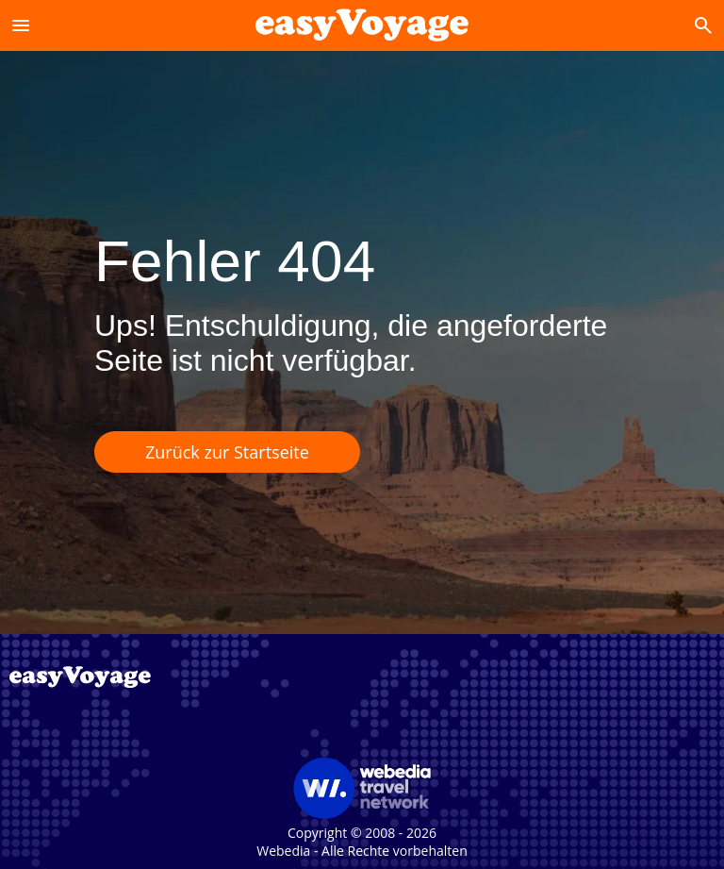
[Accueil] (362, 25)
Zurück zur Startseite (227, 452)
